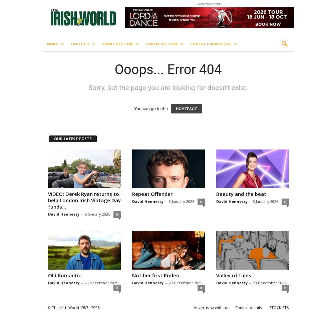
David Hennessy (63, 214)
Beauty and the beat (241, 194)
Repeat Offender (152, 194)
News (55, 44)
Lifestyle (83, 44)
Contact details (248, 307)
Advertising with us (211, 307)
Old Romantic (64, 275)
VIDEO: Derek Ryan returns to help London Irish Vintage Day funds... (84, 200)
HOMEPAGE (186, 109)
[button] (284, 44)
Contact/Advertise (213, 44)
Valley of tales (233, 275)
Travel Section (164, 44)
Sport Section (120, 44)
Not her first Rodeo (156, 275)
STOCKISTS (279, 307)
